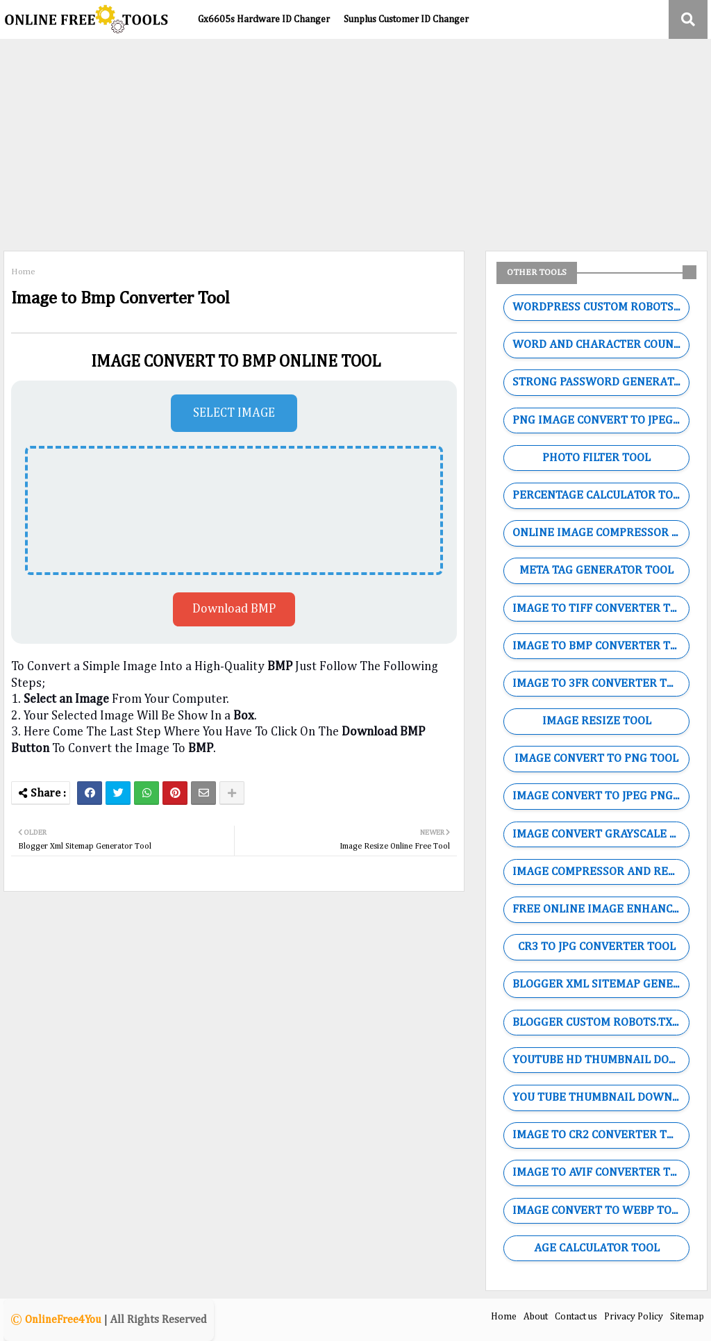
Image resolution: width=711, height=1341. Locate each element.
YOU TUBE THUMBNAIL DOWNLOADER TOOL (600, 1097)
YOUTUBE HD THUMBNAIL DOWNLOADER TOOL (600, 1060)
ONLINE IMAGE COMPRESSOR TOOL (600, 533)
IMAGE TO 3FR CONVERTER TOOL (600, 684)
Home (23, 271)
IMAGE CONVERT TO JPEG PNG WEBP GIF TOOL (600, 796)
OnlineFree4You (63, 1320)
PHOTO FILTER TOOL (596, 458)
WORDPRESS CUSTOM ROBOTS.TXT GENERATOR (600, 307)
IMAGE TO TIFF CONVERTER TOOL (600, 609)
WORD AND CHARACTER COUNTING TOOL (600, 345)
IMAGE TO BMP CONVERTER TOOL (600, 646)
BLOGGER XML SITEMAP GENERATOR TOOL (600, 984)
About (536, 1317)
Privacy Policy (633, 1317)
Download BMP (234, 609)
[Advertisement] (355, 143)
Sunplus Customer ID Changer (406, 19)
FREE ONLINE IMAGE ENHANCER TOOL (600, 909)
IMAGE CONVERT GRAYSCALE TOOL (600, 834)
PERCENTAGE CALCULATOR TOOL (599, 495)
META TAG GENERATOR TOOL (596, 570)
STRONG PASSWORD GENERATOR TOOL (600, 382)
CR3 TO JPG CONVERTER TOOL (597, 947)
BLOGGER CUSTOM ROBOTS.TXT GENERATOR (600, 1022)
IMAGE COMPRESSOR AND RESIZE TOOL (600, 872)
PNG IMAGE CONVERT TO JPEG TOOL (600, 420)
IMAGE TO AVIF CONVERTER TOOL (600, 1172)
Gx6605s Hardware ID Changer (264, 19)
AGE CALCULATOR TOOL (597, 1248)
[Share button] (231, 793)
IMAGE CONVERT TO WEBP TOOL (598, 1211)
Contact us (576, 1317)
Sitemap (687, 1317)
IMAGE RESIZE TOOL (596, 721)
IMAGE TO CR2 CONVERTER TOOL (600, 1135)
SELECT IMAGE (234, 413)
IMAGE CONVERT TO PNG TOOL (596, 759)
